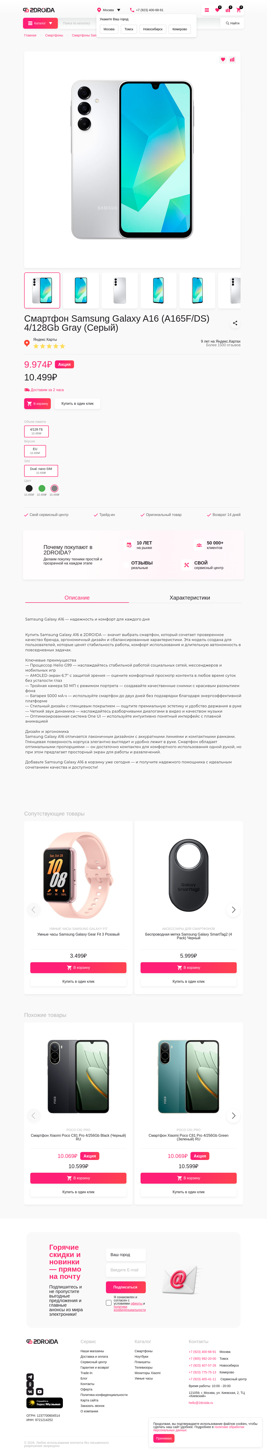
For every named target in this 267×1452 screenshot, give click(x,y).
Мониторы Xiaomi (148, 1373)
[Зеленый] (42, 488)
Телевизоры (143, 1367)
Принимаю (164, 1438)
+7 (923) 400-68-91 (146, 10)
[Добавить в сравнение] (232, 60)
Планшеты (142, 1362)
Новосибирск (153, 29)
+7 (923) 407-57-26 (202, 1365)
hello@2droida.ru (201, 1403)
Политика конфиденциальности (104, 1395)
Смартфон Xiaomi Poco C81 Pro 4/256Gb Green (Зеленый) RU (188, 1137)
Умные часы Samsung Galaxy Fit (78, 929)
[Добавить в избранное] (223, 60)
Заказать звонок (93, 1406)
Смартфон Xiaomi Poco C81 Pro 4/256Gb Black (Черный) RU (78, 1137)
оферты (137, 1303)
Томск (129, 29)
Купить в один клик (78, 403)
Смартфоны (144, 1351)
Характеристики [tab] (190, 598)
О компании (89, 1411)
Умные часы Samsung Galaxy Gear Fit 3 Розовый (78, 934)
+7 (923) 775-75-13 (202, 1372)
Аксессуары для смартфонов (188, 929)
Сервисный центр (94, 1362)
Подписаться (125, 1287)
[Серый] (54, 488)
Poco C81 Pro (78, 1130)
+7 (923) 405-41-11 (203, 1379)
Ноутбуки (141, 1356)
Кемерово (179, 29)
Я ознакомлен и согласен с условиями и (130, 1303)
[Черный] (29, 488)
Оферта (86, 1389)
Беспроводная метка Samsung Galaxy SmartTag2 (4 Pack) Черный (188, 936)
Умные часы (144, 1378)
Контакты (87, 1384)
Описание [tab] (77, 598)
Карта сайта (89, 1400)
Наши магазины (92, 1351)
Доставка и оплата (94, 1356)
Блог (84, 1378)
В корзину (78, 967)
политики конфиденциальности (130, 1308)
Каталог (37, 23)
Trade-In (86, 1373)
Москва (105, 10)
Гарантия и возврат (95, 1367)
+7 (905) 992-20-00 (202, 1358)
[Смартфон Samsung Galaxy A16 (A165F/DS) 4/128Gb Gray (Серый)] (235, 323)
